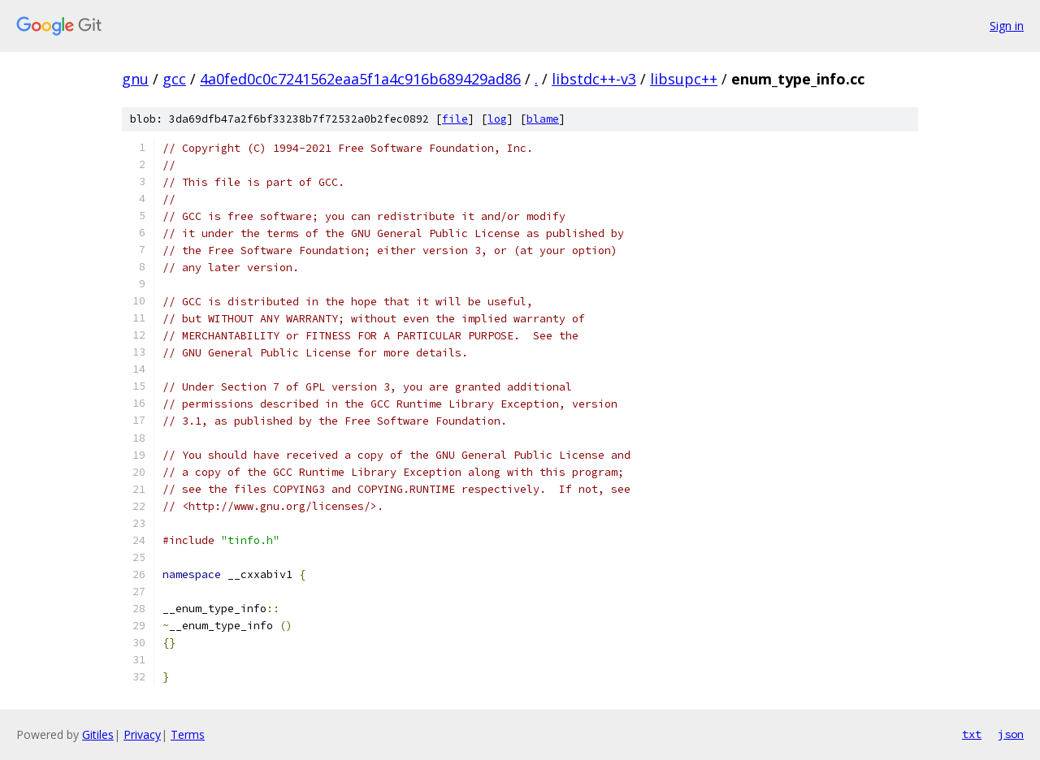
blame (542, 119)
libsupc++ (683, 79)
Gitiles (98, 734)
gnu (135, 79)
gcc (174, 79)
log (497, 119)
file (455, 119)
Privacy (142, 734)
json (1011, 734)
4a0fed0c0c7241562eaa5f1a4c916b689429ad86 (360, 79)
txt (972, 734)
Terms (188, 734)
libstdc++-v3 (594, 79)
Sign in (1007, 25)
